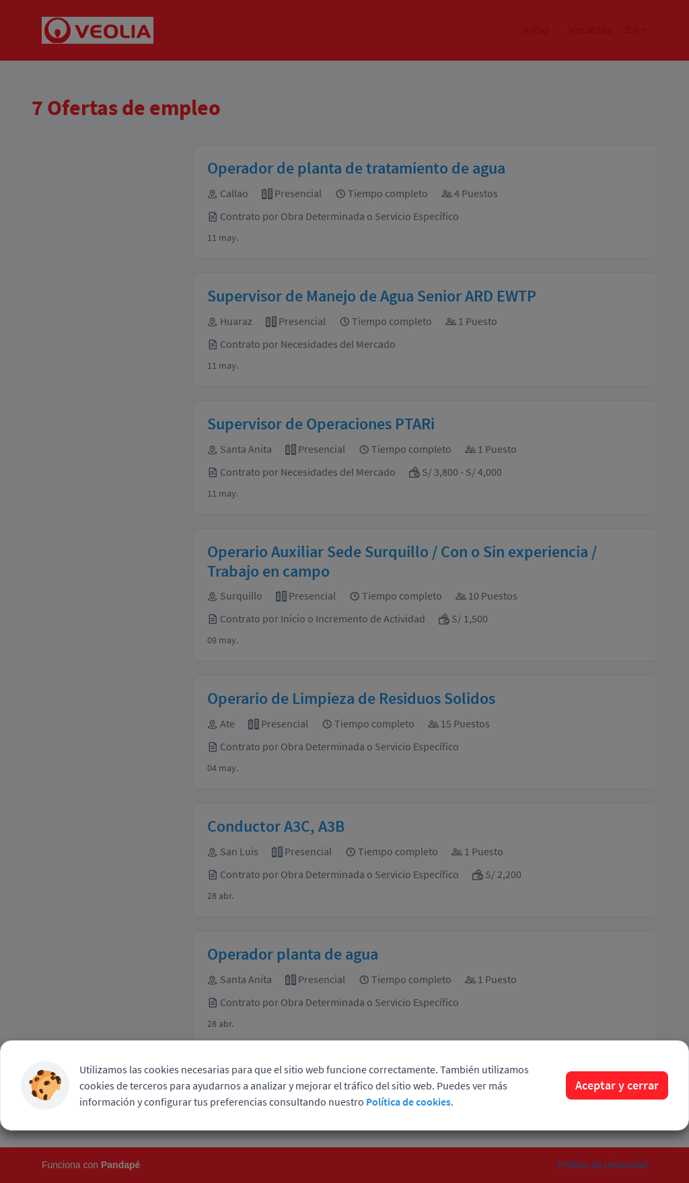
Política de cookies (408, 1101)
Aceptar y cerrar (617, 1085)
